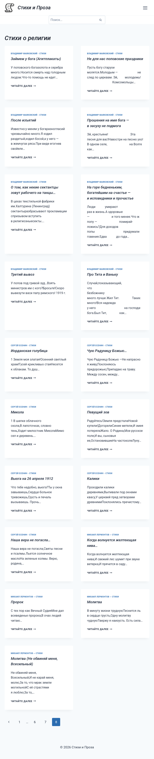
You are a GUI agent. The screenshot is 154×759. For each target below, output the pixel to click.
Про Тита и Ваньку (102, 274)
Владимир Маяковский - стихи (28, 53)
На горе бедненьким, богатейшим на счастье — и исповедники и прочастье (110, 193)
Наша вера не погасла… (30, 540)
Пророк (17, 602)
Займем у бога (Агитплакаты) (36, 59)
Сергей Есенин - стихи (23, 345)
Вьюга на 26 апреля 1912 (32, 478)
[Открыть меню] (145, 7)
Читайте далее (23, 85)
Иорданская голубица (29, 351)
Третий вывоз (22, 274)
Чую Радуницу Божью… (107, 351)
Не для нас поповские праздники (115, 59)
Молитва (94, 602)
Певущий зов (98, 412)
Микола (17, 412)
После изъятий (23, 120)
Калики (93, 478)
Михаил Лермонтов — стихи (103, 535)
